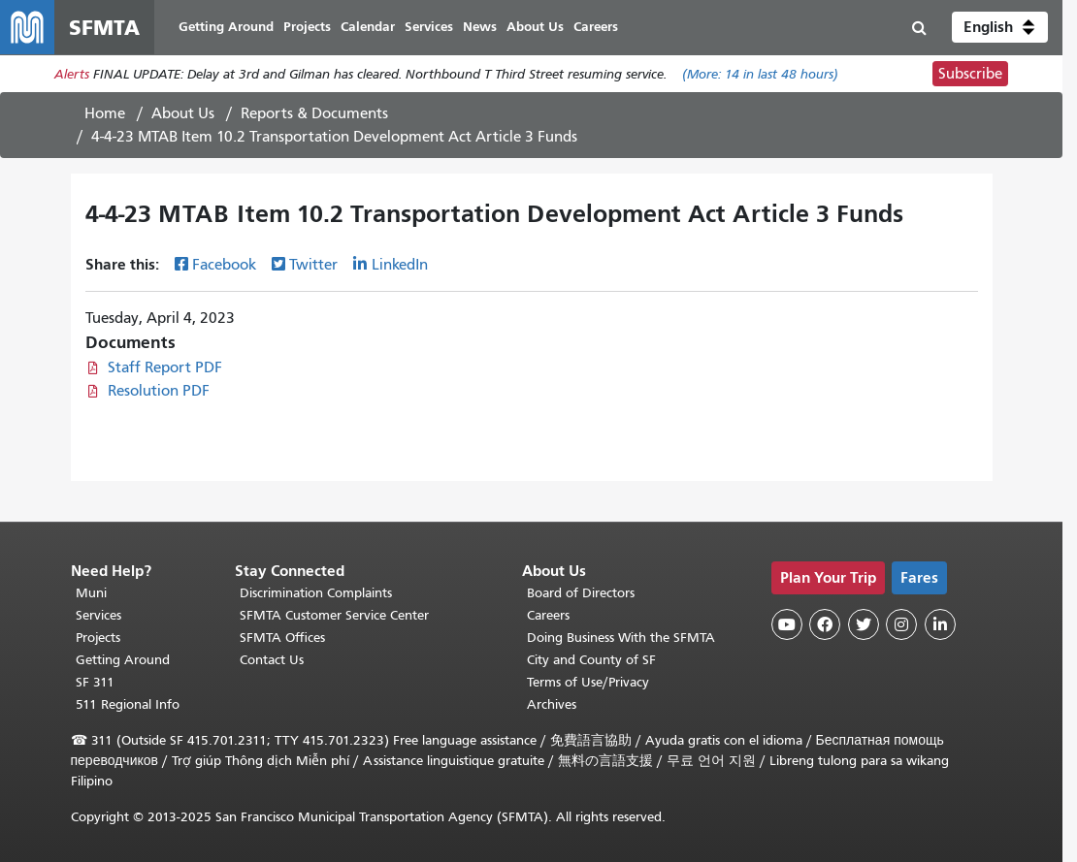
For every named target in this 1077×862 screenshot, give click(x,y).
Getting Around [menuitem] (226, 26)
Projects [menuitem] (307, 26)
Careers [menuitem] (595, 26)
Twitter (313, 264)
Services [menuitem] (429, 26)
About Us (182, 113)
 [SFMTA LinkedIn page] (940, 624)
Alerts (71, 74)
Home (104, 113)
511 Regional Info (128, 704)
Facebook (224, 264)
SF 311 (95, 682)
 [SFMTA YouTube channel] (787, 624)
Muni (91, 593)
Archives (551, 704)
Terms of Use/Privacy (588, 682)
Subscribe (970, 73)
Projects (98, 637)
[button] (1000, 27)
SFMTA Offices (282, 637)
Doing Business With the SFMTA (621, 637)
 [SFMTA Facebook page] (824, 624)
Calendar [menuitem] (368, 26)
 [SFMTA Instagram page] (901, 624)
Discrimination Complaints (316, 593)
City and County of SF (591, 660)
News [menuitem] (480, 26)
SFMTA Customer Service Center (334, 615)
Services (98, 615)
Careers (548, 615)
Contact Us (272, 660)
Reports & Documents (314, 113)
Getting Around (123, 660)
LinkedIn (400, 264)
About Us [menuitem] (535, 26)
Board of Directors (581, 593)
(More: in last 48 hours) (760, 74)
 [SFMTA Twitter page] (863, 624)
